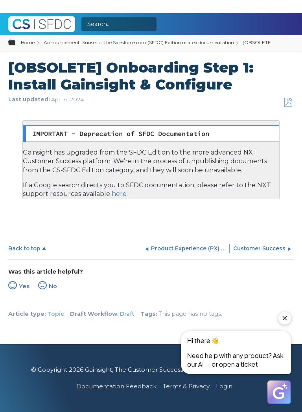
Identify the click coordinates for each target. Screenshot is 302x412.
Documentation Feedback (116, 386)
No (53, 286)
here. (119, 194)
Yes (24, 286)
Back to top (24, 248)
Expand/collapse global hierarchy (16, 43)
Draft (127, 313)
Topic (55, 313)
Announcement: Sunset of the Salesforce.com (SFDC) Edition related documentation (139, 42)
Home (28, 42)
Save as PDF (288, 103)
